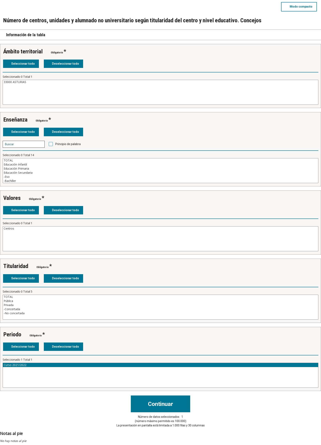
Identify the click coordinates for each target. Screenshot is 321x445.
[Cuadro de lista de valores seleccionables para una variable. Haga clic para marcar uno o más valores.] (160, 92)
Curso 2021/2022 (160, 365)
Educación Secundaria (160, 173)
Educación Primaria (160, 169)
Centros (160, 228)
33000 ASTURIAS (160, 82)
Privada (160, 305)
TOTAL (160, 160)
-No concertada (160, 313)
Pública (160, 301)
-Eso (160, 177)
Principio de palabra (68, 144)
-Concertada (160, 309)
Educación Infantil (160, 164)
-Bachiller (160, 181)
